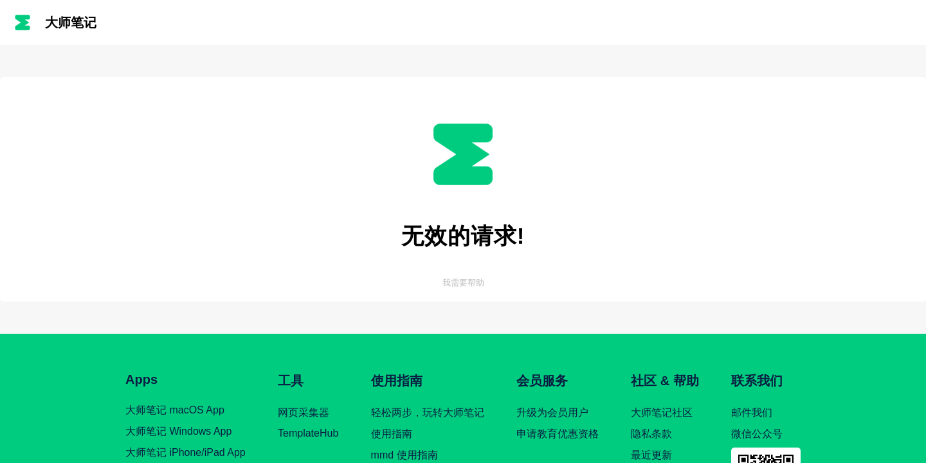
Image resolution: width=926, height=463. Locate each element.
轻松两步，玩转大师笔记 (427, 412)
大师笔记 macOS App (174, 409)
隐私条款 (651, 433)
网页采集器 (303, 412)
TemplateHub (308, 433)
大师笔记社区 (662, 412)
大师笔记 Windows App (178, 431)
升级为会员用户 (552, 412)
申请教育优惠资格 (557, 433)
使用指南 (391, 433)
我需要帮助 (463, 282)
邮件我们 (751, 412)
